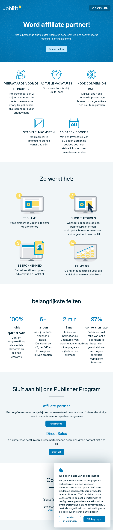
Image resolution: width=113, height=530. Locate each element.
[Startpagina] (12, 7)
